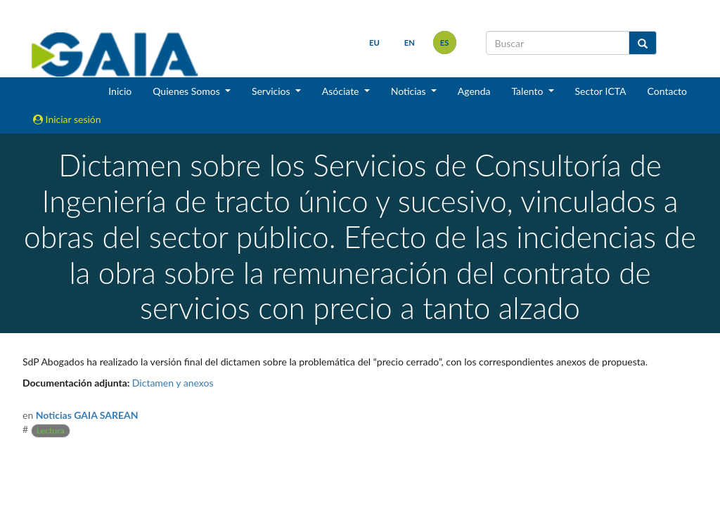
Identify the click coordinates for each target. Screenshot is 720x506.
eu (374, 42)
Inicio (119, 91)
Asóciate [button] (341, 91)
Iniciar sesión (67, 119)
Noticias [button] (410, 91)
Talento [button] (528, 91)
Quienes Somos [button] (187, 91)
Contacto (667, 91)
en (409, 42)
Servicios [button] (272, 91)
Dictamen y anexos (173, 383)
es (444, 42)
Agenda (474, 91)
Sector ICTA (600, 91)
